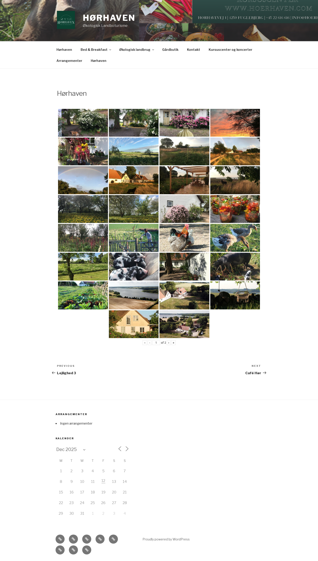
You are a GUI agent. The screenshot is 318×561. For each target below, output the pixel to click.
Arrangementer (69, 61)
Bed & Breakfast (96, 49)
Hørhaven (109, 18)
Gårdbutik (170, 49)
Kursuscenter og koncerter (230, 49)
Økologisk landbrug (137, 49)
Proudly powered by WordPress (166, 539)
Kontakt (193, 49)
